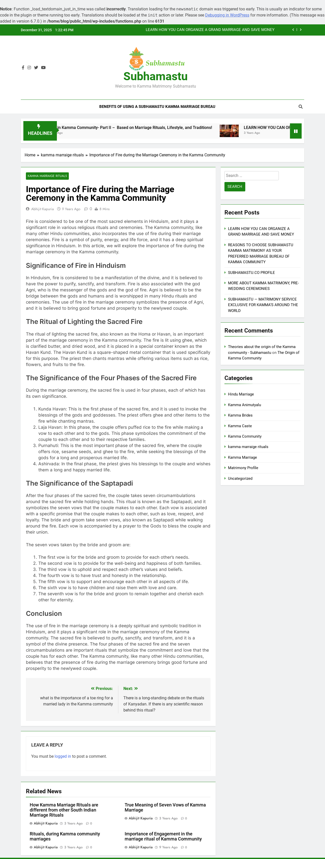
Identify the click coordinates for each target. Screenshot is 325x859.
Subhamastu (155, 76)
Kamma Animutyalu (244, 405)
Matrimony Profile (243, 468)
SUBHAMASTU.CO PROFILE (251, 272)
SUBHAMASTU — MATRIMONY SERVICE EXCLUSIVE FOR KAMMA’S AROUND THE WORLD (263, 305)
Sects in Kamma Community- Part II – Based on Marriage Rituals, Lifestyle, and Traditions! (136, 127)
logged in (63, 756)
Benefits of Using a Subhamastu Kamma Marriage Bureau (157, 106)
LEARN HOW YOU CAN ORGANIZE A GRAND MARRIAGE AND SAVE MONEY (210, 30)
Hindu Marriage (241, 394)
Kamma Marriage (242, 457)
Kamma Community (245, 436)
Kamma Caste (240, 426)
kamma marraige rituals (47, 176)
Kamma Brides (240, 415)
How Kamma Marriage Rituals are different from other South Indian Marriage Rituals (64, 810)
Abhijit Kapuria (42, 208)
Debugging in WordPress (227, 15)
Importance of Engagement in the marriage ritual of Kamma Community (163, 836)
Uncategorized (240, 478)
